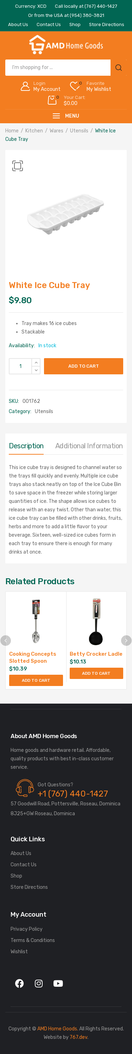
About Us (21, 853)
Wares (56, 131)
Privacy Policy (27, 929)
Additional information (89, 446)
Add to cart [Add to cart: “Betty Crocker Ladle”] (96, 673)
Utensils (79, 131)
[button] (17, 166)
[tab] (26, 448)
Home (12, 131)
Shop (16, 876)
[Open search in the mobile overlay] (66, 67)
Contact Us (24, 865)
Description (26, 446)
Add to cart (83, 366)
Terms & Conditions (33, 940)
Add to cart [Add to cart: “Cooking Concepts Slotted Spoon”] (36, 680)
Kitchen (34, 131)
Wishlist (19, 952)
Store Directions (29, 887)
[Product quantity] (24, 366)
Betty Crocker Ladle (96, 654)
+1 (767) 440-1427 (73, 794)
